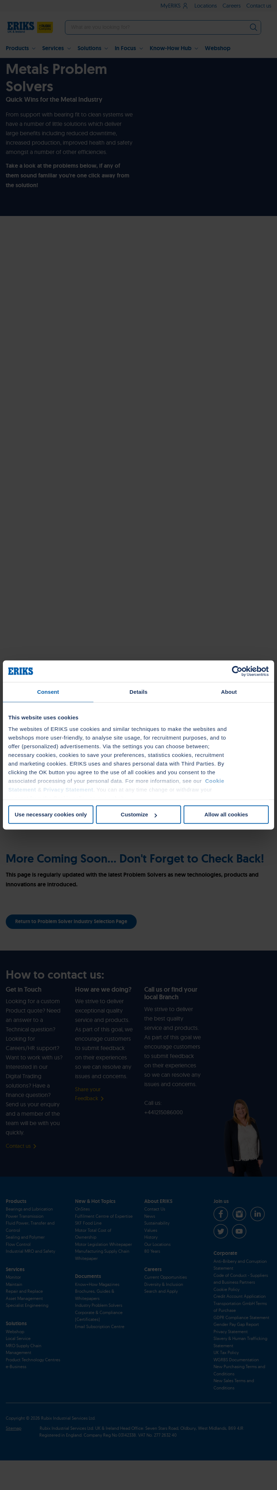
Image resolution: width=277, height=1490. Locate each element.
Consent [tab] (48, 692)
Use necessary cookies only (51, 814)
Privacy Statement (68, 789)
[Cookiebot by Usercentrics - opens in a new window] (237, 671)
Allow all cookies (226, 814)
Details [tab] (138, 692)
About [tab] (229, 692)
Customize (139, 814)
